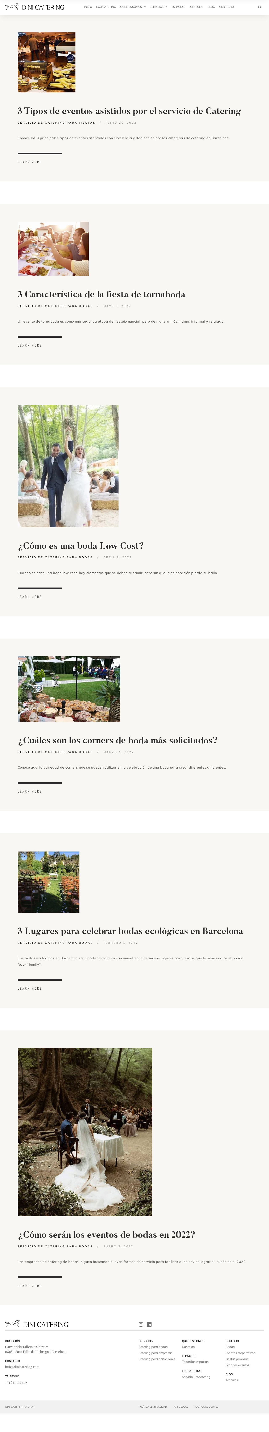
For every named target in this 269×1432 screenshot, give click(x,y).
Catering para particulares (156, 1377)
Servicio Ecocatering (196, 1395)
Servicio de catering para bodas (55, 312)
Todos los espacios (195, 1380)
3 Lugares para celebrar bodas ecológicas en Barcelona (130, 946)
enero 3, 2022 (118, 1265)
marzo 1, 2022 (118, 764)
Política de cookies (206, 1425)
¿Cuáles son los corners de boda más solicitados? (118, 753)
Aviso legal (181, 1425)
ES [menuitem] (259, 6)
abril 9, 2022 (117, 566)
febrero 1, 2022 (121, 958)
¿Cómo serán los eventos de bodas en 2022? (106, 1253)
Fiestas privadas (236, 1377)
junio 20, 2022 (121, 125)
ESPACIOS (177, 6)
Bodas (230, 1365)
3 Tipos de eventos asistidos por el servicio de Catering (129, 114)
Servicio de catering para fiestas (57, 125)
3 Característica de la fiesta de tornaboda (102, 300)
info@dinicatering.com (22, 1385)
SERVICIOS (158, 6)
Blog (211, 6)
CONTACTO (226, 6)
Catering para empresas (155, 1371)
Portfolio (196, 6)
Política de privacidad (153, 1425)
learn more (30, 165)
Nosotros (188, 1365)
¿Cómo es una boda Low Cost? (81, 555)
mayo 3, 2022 (117, 312)
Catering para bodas (152, 1365)
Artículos (231, 1399)
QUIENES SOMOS (133, 6)
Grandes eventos (237, 1384)
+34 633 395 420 (16, 1400)
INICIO (88, 6)
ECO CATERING (106, 6)
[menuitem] (259, 6)
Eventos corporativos (240, 1371)
